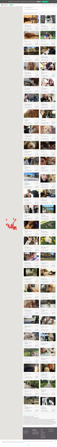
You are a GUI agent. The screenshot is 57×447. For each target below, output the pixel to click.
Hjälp (46, 4)
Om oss (42, 429)
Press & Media (43, 432)
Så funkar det (26, 432)
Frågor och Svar (51, 429)
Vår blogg (42, 434)
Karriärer (42, 431)
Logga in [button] (49, 4)
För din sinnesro (51, 431)
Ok (28, 444)
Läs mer (22, 442)
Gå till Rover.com (45, 1)
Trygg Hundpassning (35, 433)
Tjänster (43, 4)
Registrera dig (54, 4)
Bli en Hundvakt (26, 431)
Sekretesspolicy (43, 437)
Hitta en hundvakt (26, 429)
